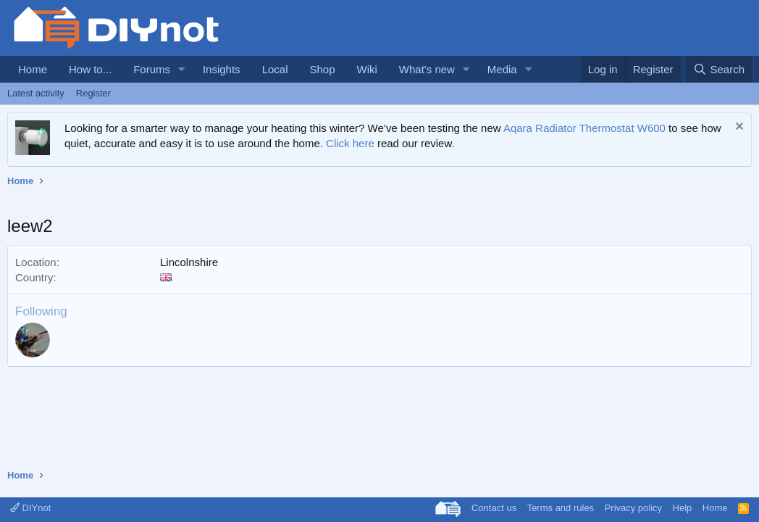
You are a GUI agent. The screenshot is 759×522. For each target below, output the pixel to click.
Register (93, 93)
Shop (322, 69)
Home (32, 69)
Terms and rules (560, 507)
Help (682, 507)
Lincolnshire (189, 262)
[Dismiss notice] (737, 128)
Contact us (493, 507)
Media (502, 69)
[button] (182, 69)
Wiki (367, 69)
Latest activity (35, 93)
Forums (151, 69)
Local (275, 69)
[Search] (719, 69)
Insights (221, 69)
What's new (427, 69)
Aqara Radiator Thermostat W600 (584, 128)
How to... (90, 69)
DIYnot (30, 507)
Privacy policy (633, 507)
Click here (350, 143)
